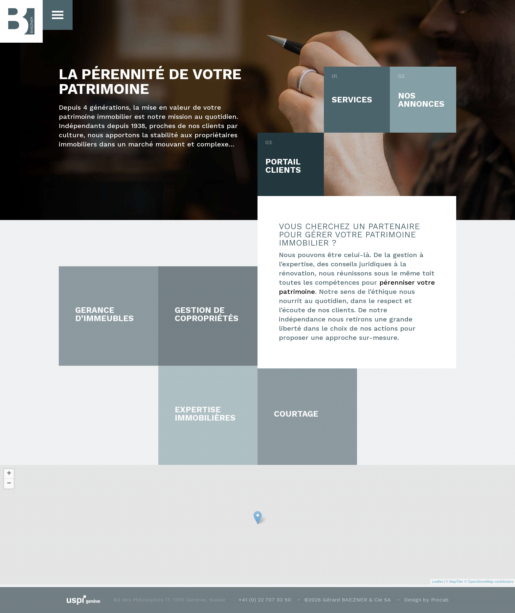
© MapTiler (454, 578)
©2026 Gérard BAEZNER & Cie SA (347, 600)
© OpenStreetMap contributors (488, 578)
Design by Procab (426, 600)
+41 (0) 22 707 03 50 (264, 600)
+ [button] (9, 471)
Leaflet (437, 578)
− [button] (9, 481)
